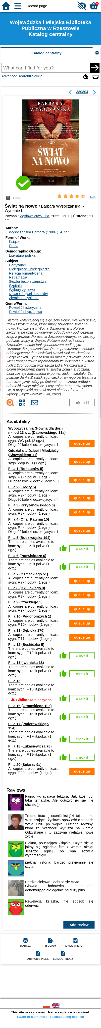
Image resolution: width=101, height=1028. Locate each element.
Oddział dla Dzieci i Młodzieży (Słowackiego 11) (33, 453)
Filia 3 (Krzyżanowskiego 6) (31, 505)
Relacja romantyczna (25, 273)
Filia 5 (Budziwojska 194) (29, 538)
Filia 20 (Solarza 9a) (25, 765)
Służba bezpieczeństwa (27, 281)
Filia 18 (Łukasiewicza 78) (29, 746)
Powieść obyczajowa (25, 312)
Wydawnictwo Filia (34, 216)
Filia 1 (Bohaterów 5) (25, 469)
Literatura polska (22, 255)
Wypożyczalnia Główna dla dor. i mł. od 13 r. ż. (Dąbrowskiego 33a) (36, 430)
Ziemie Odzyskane (24, 298)
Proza (13, 246)
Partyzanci (17, 265)
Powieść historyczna (25, 308)
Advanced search (15, 76)
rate (93, 197)
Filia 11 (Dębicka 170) (26, 630)
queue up (82, 443)
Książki (14, 242)
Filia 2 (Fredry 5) (22, 487)
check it (82, 549)
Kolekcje (36, 76)
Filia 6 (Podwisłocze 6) (27, 556)
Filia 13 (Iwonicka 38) (26, 663)
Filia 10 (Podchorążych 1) (29, 616)
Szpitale (15, 286)
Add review (79, 925)
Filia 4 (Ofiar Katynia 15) (28, 519)
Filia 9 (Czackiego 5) (25, 602)
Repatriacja (18, 277)
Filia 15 (14, 681)
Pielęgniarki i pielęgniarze (29, 269)
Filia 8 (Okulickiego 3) (26, 588)
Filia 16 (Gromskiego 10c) (29, 706)
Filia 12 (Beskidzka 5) (26, 645)
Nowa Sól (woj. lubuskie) (28, 294)
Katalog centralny (46, 53)
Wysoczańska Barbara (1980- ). (39, 232)
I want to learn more (32, 1017)
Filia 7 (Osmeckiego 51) (28, 574)
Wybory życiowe (22, 290)
